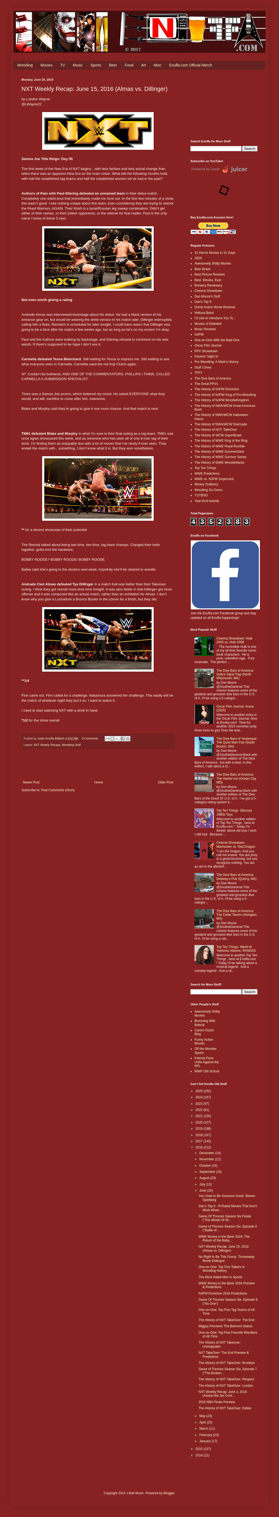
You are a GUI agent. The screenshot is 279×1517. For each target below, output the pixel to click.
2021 (200, 1116)
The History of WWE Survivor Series (220, 457)
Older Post (165, 782)
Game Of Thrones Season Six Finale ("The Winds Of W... (225, 1218)
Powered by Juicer (205, 169)
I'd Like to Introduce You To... (215, 318)
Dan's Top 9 (202, 302)
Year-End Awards (206, 501)
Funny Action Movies (203, 1041)
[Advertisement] (224, 105)
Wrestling (25, 65)
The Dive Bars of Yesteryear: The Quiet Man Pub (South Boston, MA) (237, 742)
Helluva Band (204, 313)
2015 (200, 1449)
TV (62, 65)
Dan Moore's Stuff (207, 296)
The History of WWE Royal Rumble (219, 446)
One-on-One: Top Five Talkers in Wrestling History (222, 1269)
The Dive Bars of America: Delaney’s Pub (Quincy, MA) (236, 876)
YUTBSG (201, 495)
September (207, 1172)
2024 (200, 1097)
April (203, 1422)
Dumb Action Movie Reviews (214, 307)
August (204, 1178)
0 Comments (90, 738)
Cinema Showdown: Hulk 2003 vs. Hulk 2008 (234, 640)
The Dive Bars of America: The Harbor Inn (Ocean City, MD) (236, 778)
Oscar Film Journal (208, 345)
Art (143, 65)
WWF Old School (206, 1071)
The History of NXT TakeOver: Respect (226, 1379)
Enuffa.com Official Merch (190, 65)
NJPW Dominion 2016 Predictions (223, 1293)
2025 (200, 1091)
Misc (157, 65)
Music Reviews (205, 329)
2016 (200, 1147)
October (205, 1166)
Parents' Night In (206, 356)
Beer (113, 65)
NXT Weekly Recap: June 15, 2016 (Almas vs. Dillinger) (224, 1248)
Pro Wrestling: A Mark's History (216, 362)
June (203, 1190)
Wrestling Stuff (71, 744)
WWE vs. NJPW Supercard (213, 479)
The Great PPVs (206, 384)
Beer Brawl (202, 269)
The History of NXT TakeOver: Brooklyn (227, 1363)
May (202, 1416)
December (207, 1153)
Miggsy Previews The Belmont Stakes (225, 1326)
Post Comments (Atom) (58, 790)
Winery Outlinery (206, 484)
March (204, 1428)
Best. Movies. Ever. (208, 280)
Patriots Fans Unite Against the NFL (206, 1062)
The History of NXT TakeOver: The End (226, 1320)
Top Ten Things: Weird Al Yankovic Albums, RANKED (236, 949)
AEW (198, 258)
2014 (200, 1455)
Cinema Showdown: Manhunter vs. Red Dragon (235, 844)
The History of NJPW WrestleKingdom (221, 400)
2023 (200, 1104)
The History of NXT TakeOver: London (226, 1386)
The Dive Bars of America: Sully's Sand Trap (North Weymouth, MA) (235, 674)
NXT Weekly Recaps (47, 744)
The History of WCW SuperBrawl (217, 435)
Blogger (168, 1493)
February (206, 1435)
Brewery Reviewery (208, 285)
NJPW (199, 334)
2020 (200, 1122)
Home (98, 782)
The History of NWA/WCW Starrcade (220, 424)
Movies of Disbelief (208, 324)
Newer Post (31, 782)
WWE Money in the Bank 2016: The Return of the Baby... (224, 1238)
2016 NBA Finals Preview (217, 1402)
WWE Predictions (206, 473)
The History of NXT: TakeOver (215, 430)
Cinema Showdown (208, 291)
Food (129, 65)
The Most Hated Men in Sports (220, 1277)
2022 (200, 1110)
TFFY (198, 373)
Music (78, 65)
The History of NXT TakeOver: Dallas (225, 1408)
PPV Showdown (206, 351)
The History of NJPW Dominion (216, 389)
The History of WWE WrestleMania (219, 462)
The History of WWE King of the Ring (220, 441)
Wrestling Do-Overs (208, 490)
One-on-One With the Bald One (216, 340)
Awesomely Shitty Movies (212, 263)
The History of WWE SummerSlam (219, 451)
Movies (46, 65)
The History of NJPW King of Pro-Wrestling (225, 395)
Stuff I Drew (202, 367)
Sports (95, 65)
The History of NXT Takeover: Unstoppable (220, 1344)
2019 (200, 1129)
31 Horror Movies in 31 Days (214, 253)
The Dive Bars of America (212, 378)
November (207, 1159)
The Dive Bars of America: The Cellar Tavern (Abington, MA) (237, 915)
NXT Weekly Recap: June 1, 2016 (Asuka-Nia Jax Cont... (223, 1393)
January (205, 1441)
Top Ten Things (205, 468)
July (202, 1184)
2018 (200, 1135)
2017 (200, 1141)
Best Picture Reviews (209, 274)
